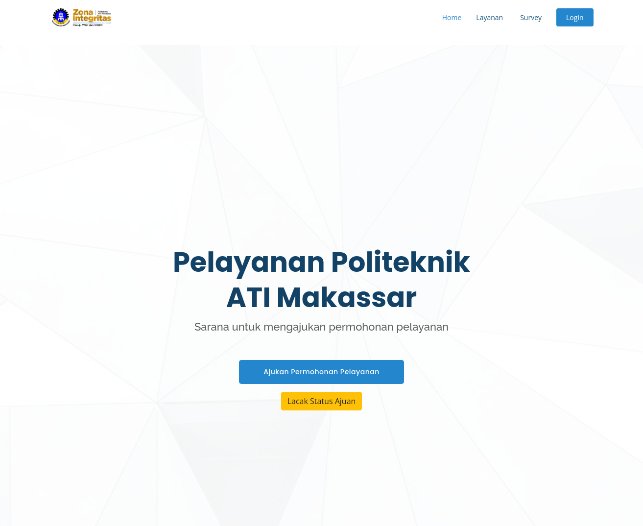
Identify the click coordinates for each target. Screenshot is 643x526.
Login (574, 17)
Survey (531, 17)
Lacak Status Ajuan (321, 401)
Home (452, 17)
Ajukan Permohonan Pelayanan (321, 372)
